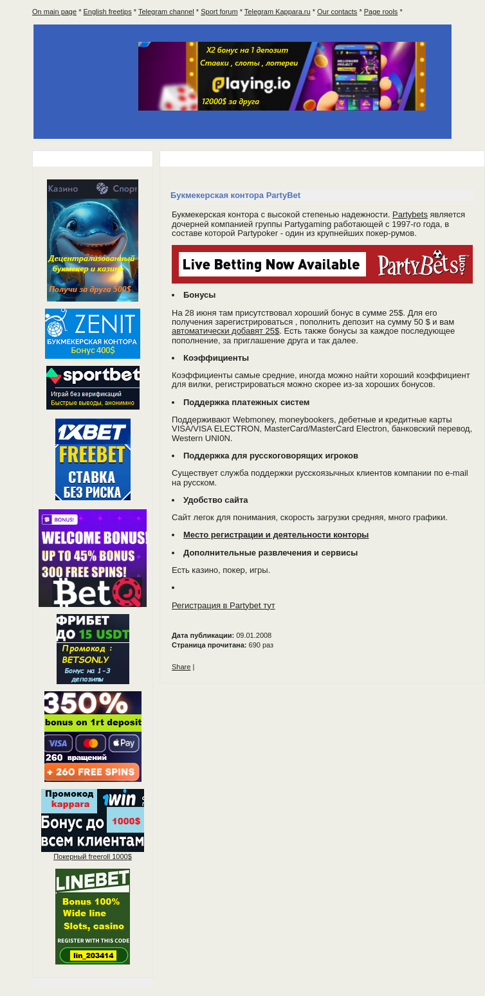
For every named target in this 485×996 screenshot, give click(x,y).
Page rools (381, 11)
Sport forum (219, 11)
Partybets (410, 214)
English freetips (108, 11)
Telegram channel (166, 11)
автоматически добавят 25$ (225, 331)
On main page (54, 11)
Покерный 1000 (92, 856)
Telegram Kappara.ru (277, 11)
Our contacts (337, 11)
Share (181, 667)
